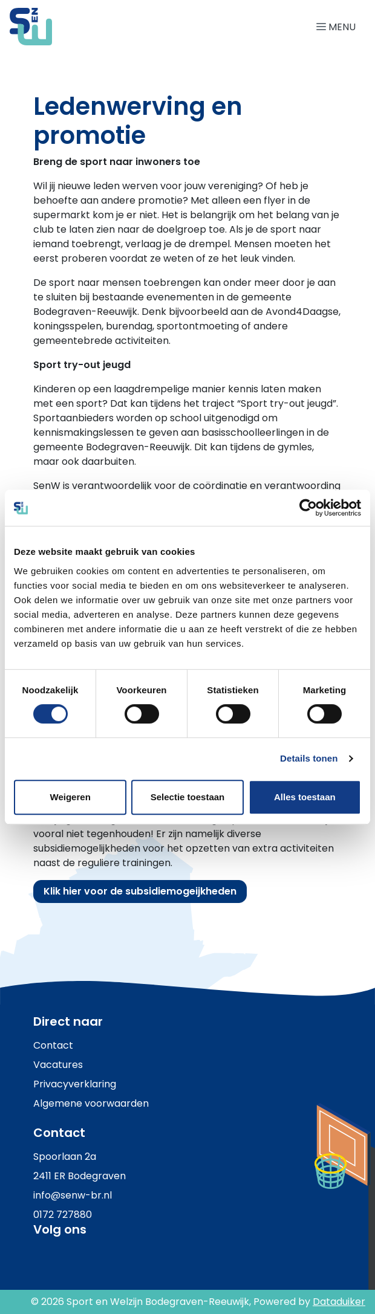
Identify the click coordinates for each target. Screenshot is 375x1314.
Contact (53, 1045)
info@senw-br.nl (72, 1195)
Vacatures (58, 1065)
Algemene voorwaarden (91, 1103)
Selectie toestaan (188, 797)
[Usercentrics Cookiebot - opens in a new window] (308, 508)
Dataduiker (339, 1302)
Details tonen (309, 758)
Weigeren (70, 797)
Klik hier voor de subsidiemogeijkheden (140, 891)
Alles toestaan (305, 797)
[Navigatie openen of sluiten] (338, 26)
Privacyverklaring (74, 1084)
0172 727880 (62, 1215)
